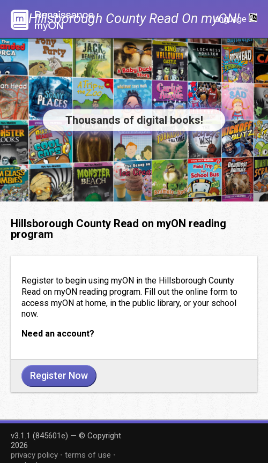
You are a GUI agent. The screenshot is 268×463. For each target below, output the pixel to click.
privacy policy (34, 455)
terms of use (88, 455)
